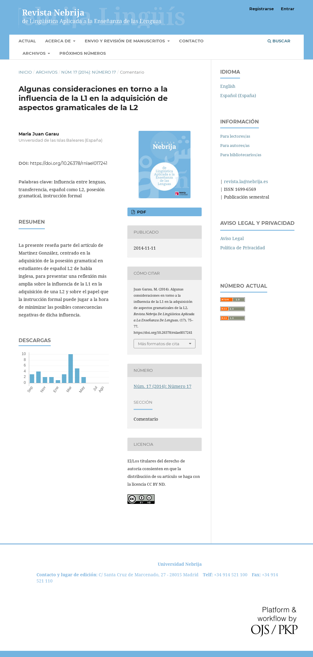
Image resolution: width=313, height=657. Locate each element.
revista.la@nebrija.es (245, 181)
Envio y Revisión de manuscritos (125, 40)
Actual (27, 40)
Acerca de (58, 40)
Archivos (35, 53)
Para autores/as (235, 145)
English (227, 86)
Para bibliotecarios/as (240, 154)
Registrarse (261, 8)
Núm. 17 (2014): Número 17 (88, 72)
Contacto (191, 40)
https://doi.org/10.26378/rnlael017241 (68, 163)
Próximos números (82, 53)
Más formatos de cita (158, 343)
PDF (141, 211)
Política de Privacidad (242, 248)
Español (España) (238, 95)
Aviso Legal (232, 238)
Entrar (287, 8)
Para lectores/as (235, 136)
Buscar (279, 40)
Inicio (25, 72)
